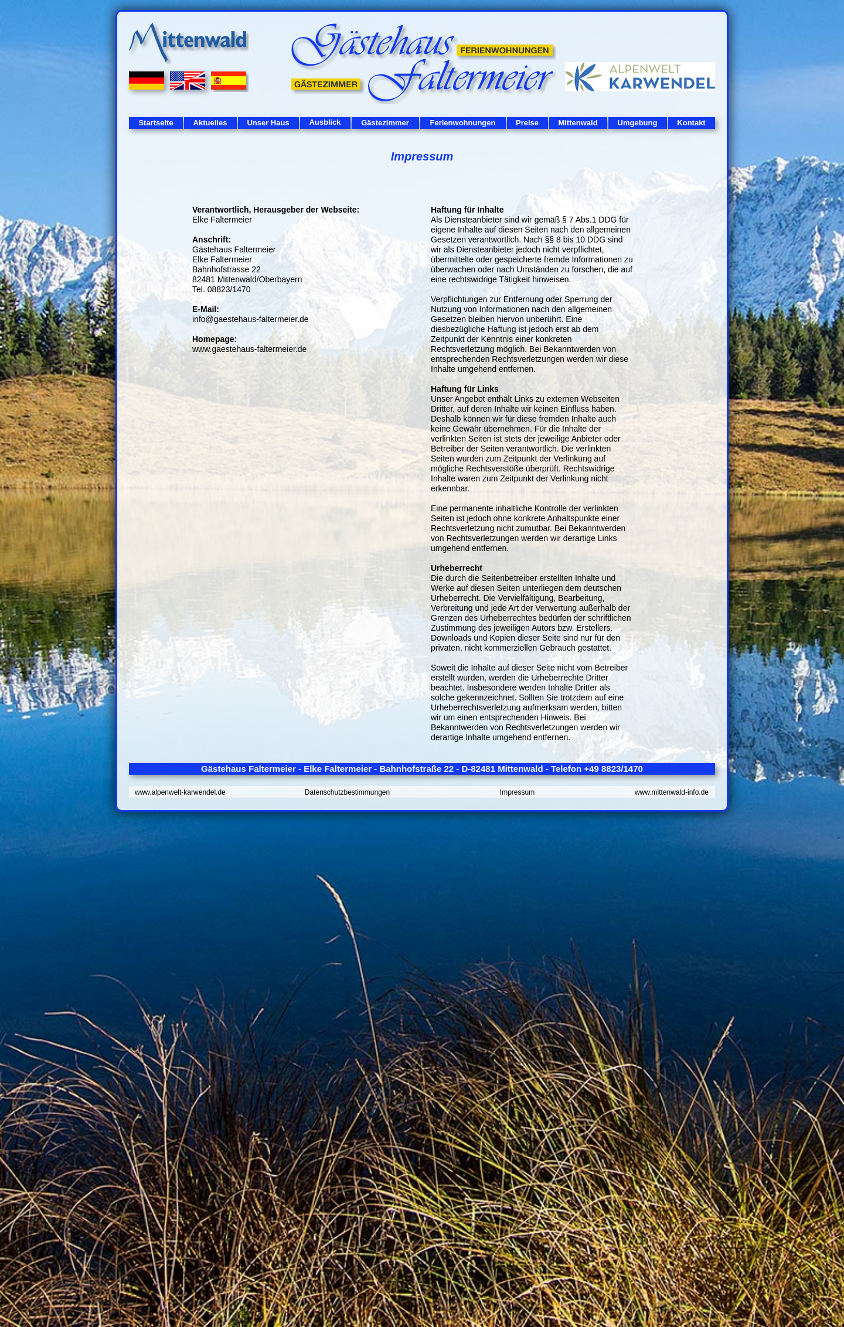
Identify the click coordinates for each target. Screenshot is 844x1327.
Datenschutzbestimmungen (347, 792)
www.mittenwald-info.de (672, 792)
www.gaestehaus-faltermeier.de (249, 349)
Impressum (517, 792)
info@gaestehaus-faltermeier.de (250, 319)
